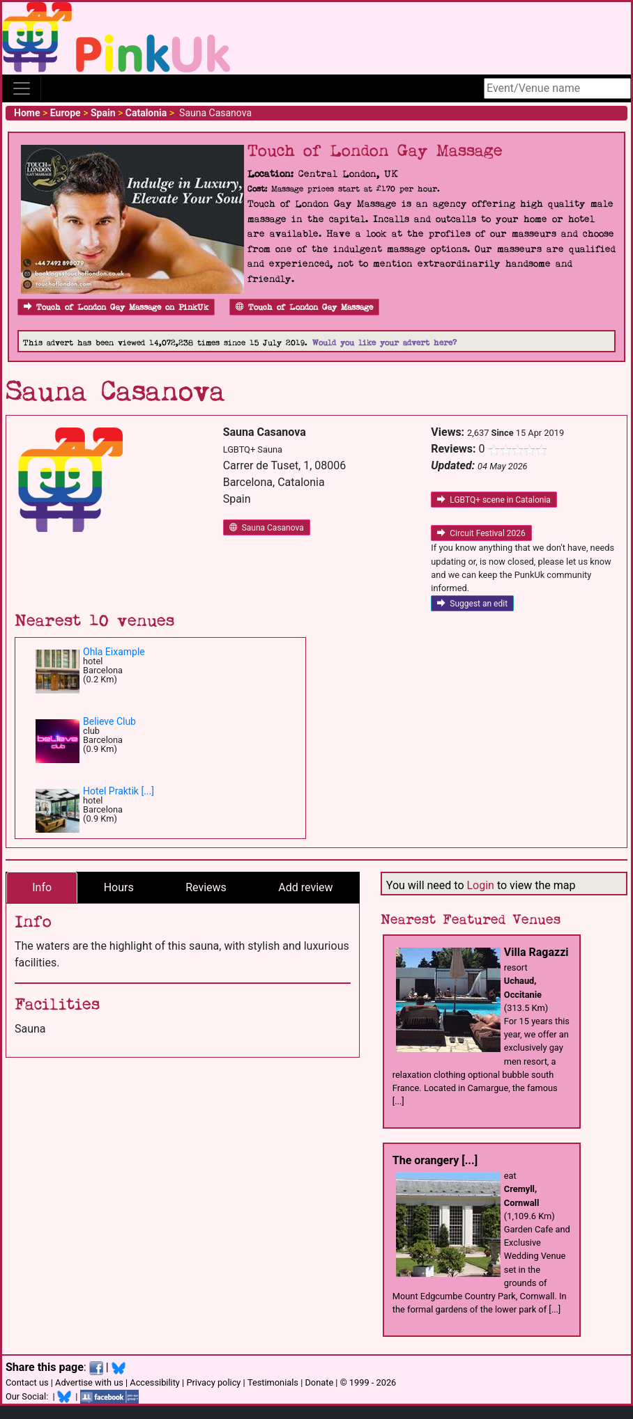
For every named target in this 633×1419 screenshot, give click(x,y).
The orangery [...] (435, 1160)
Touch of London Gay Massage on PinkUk (116, 307)
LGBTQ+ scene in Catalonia (494, 500)
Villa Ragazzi (536, 952)
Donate (319, 1382)
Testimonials (272, 1382)
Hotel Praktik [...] (118, 791)
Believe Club (109, 721)
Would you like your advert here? (384, 343)
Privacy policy (213, 1382)
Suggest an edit (472, 604)
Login (480, 885)
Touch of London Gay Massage (304, 307)
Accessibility (155, 1382)
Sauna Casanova (266, 528)
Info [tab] (42, 887)
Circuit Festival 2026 (481, 533)
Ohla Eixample (114, 651)
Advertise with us (89, 1382)
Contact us (27, 1382)
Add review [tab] (305, 887)
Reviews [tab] (206, 887)
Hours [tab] (119, 887)
